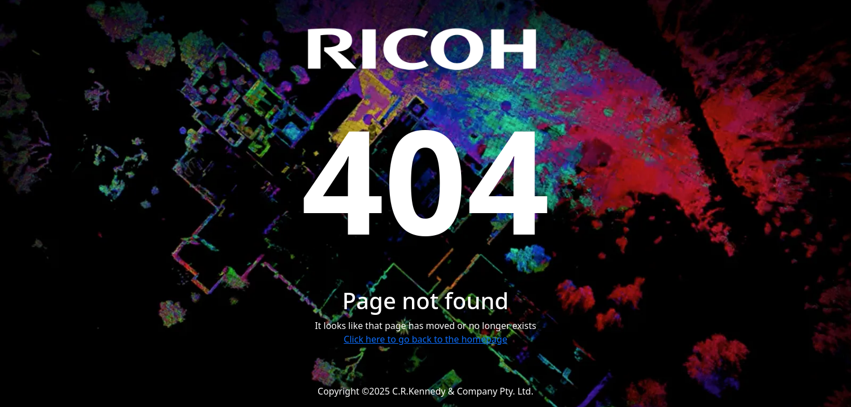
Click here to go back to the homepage (425, 339)
